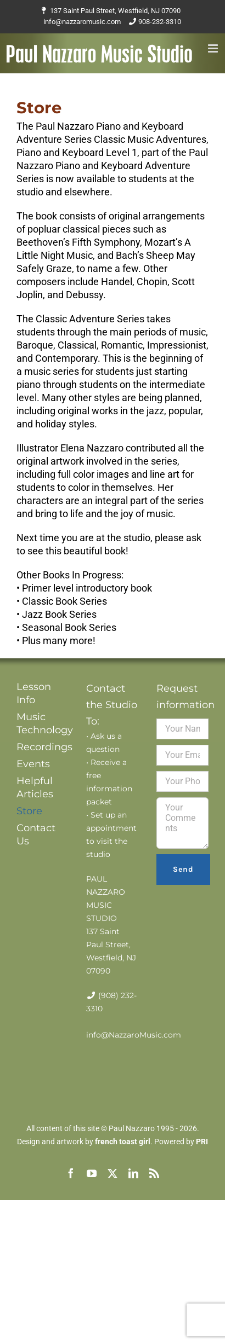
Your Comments (182, 823)
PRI (202, 1141)
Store (29, 811)
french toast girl (122, 1141)
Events (33, 764)
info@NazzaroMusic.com (133, 1035)
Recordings (42, 747)
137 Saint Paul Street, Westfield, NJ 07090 (115, 11)
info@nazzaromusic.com (82, 22)
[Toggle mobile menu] (214, 48)
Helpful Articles (34, 787)
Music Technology (42, 723)
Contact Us (35, 834)
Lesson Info (33, 693)
